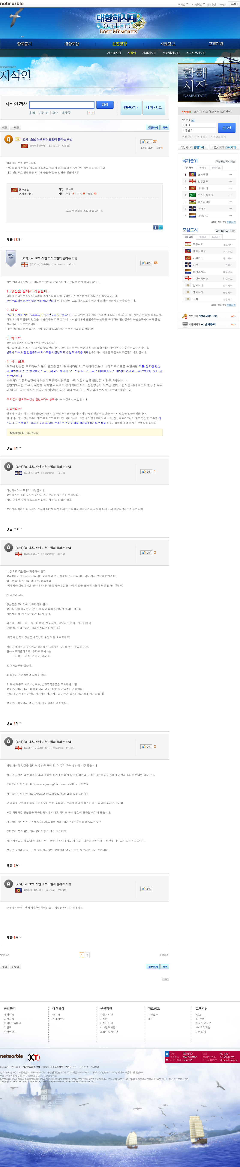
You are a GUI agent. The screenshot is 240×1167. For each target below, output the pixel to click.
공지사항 (9, 1018)
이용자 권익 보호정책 (53, 1066)
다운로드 (153, 1014)
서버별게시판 (171, 53)
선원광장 (120, 44)
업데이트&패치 (12, 1023)
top (165, 979)
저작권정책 (71, 1066)
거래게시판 (149, 53)
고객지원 (216, 44)
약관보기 (15, 1066)
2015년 (5, 955)
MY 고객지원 (203, 1027)
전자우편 (83, 1066)
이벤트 (8, 1027)
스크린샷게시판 (195, 53)
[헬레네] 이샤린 (27, 553)
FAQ (198, 1014)
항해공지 (24, 44)
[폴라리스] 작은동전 (35, 264)
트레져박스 (58, 1018)
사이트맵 (95, 1066)
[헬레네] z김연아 (28, 890)
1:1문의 (200, 1018)
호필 (32, 113)
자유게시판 (114, 53)
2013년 (164, 955)
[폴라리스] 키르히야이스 (32, 747)
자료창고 (168, 44)
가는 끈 (44, 113)
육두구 (66, 113)
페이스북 (155, 227)
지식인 (132, 53)
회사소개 (4, 1066)
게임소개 (9, 1014)
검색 (105, 105)
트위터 (160, 227)
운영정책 (201, 1031)
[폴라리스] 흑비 (27, 472)
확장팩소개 (10, 1031)
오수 (55, 113)
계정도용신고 (203, 1023)
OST (150, 1018)
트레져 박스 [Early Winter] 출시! (213, 111)
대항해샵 (72, 44)
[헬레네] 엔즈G (33, 145)
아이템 (56, 1014)
